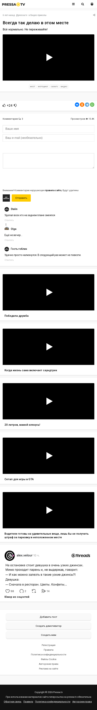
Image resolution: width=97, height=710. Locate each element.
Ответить (9, 220)
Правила (48, 649)
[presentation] (30, 178)
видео (64, 86)
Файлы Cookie (48, 659)
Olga (13, 228)
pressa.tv (22, 15)
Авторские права (48, 664)
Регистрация (48, 645)
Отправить (21, 198)
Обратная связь (12, 701)
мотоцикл (43, 86)
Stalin (14, 209)
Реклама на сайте (48, 668)
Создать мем (48, 634)
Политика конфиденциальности (48, 654)
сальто (54, 86)
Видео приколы (38, 15)
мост (32, 86)
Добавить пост (48, 616)
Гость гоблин (19, 248)
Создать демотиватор (49, 625)
